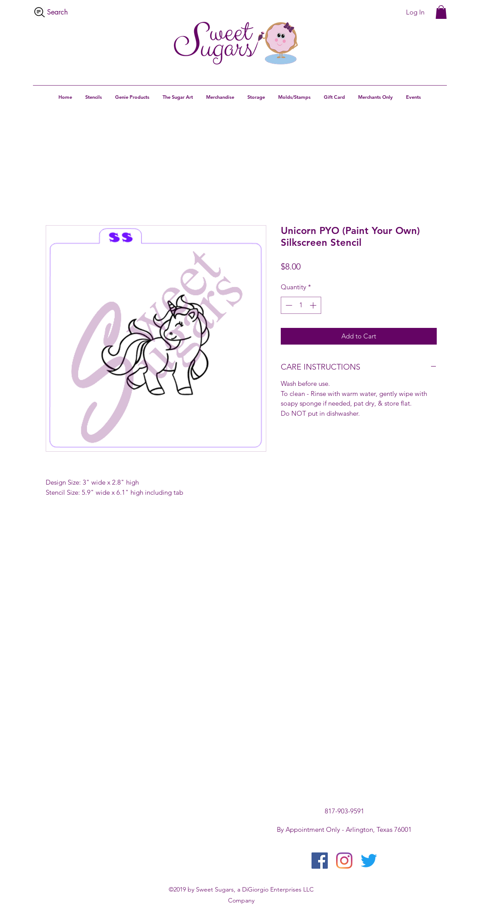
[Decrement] (288, 305)
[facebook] (320, 860)
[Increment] (314, 305)
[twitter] (369, 860)
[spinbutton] (301, 305)
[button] (441, 12)
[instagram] (344, 860)
